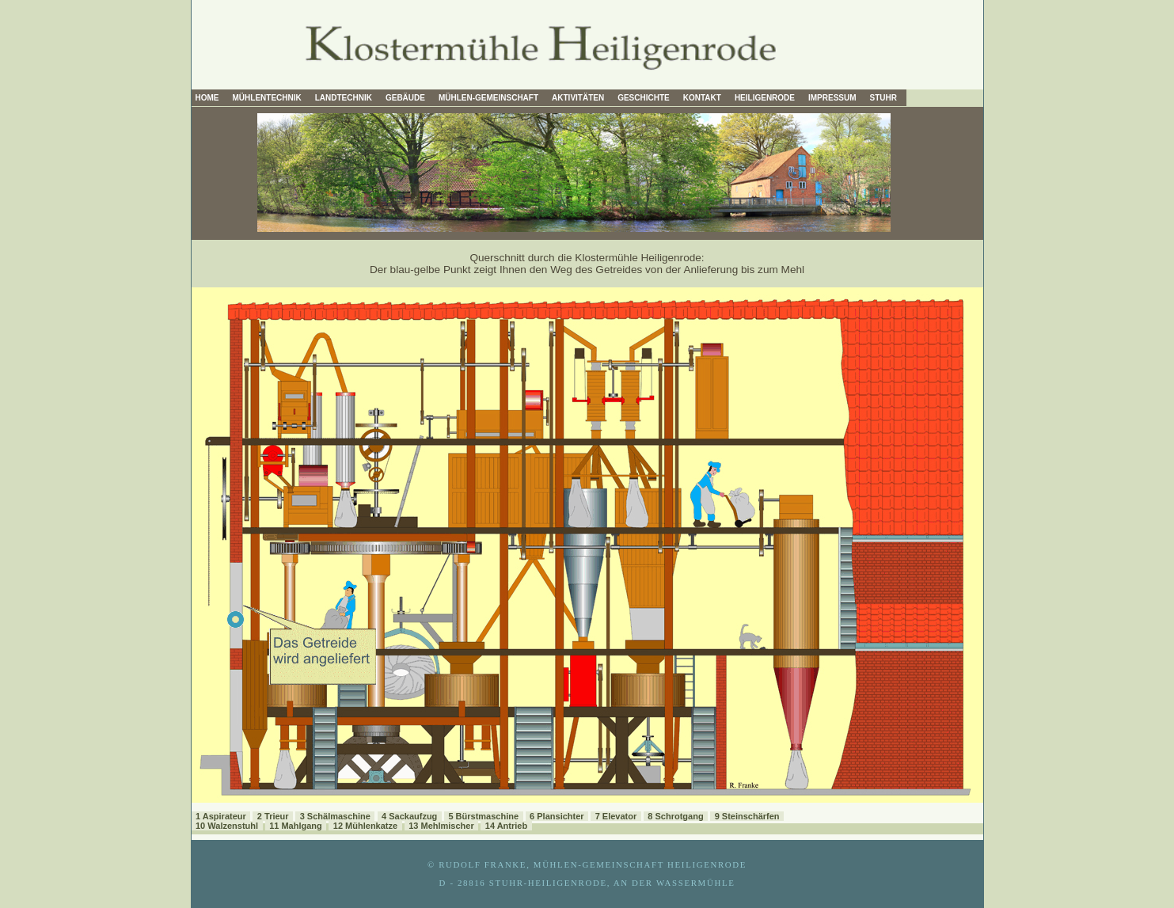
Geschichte (643, 97)
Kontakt (702, 97)
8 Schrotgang (675, 816)
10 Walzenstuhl (227, 825)
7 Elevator (616, 816)
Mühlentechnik (267, 97)
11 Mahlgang (295, 825)
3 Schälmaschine (335, 816)
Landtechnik (343, 97)
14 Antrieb (506, 825)
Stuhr (883, 97)
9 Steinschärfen (747, 816)
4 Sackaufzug (409, 816)
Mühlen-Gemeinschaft (488, 97)
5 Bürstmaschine (483, 816)
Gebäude (405, 97)
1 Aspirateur (221, 816)
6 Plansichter (556, 816)
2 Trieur (273, 816)
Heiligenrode (765, 97)
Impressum (832, 97)
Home (207, 97)
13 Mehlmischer (441, 825)
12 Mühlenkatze (365, 825)
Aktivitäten (578, 97)
